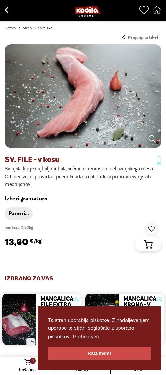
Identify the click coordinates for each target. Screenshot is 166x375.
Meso (27, 28)
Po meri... (19, 213)
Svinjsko (45, 28)
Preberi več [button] (86, 336)
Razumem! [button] (99, 353)
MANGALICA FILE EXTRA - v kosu (56, 305)
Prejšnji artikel (140, 37)
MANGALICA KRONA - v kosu (139, 305)
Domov (10, 28)
